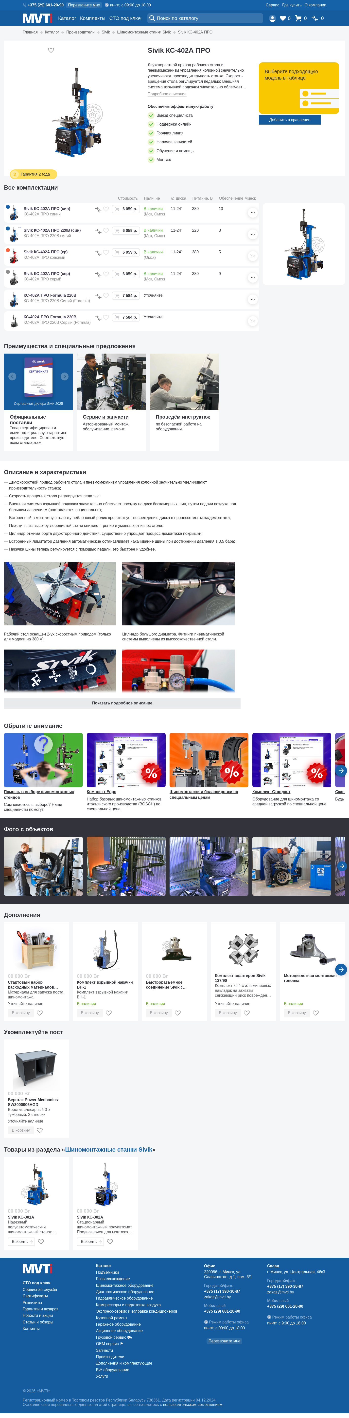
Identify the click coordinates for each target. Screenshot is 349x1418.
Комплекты (92, 18)
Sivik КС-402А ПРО (195, 32)
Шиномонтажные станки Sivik (144, 32)
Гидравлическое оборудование (124, 1298)
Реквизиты (32, 1303)
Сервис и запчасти (106, 417)
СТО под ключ (125, 18)
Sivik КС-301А (21, 1217)
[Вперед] (341, 970)
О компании (315, 5)
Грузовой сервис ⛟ (114, 1337)
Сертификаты (35, 1296)
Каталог (67, 18)
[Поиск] (205, 18)
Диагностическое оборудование (125, 1292)
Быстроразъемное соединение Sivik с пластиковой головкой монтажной (168, 985)
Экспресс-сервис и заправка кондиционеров (136, 1311)
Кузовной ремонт (111, 1318)
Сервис (272, 5)
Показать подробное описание (122, 703)
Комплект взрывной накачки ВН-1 (105, 984)
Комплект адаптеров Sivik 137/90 (240, 978)
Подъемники (107, 1272)
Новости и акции (38, 1315)
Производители (80, 32)
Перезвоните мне (84, 5)
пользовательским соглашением (192, 1404)
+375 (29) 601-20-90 (46, 5)
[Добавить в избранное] (51, 51)
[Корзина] (302, 18)
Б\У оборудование (112, 1370)
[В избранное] (106, 209)
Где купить (292, 5)
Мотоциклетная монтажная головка (310, 978)
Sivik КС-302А (90, 1217)
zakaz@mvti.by (217, 1297)
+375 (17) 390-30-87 (222, 1291)
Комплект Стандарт (271, 792)
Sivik (106, 32)
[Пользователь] (272, 18)
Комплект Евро (101, 792)
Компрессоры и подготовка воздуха (128, 1305)
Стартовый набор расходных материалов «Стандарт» (31, 985)
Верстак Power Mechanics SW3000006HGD (33, 1102)
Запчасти (104, 1350)
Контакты (31, 1328)
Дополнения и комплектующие (124, 1363)
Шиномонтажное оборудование (125, 1285)
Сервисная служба (40, 1290)
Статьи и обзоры (38, 1322)
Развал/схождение (113, 1279)
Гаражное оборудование (118, 1324)
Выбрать (22, 1241)
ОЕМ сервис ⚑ (109, 1344)
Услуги (102, 1376)
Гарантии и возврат (40, 1309)
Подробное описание (167, 94)
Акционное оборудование (119, 1331)
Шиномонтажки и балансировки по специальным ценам (204, 794)
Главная (30, 32)
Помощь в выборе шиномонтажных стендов (39, 794)
